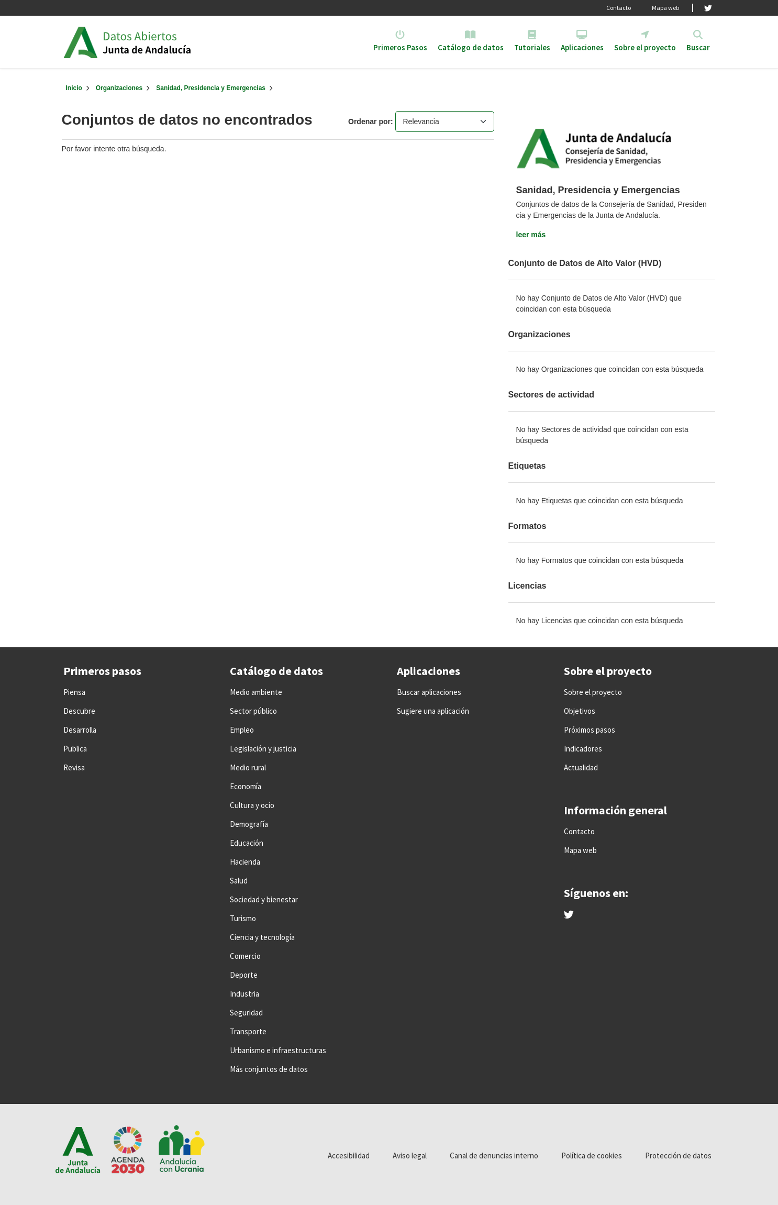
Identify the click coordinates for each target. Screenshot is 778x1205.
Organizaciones (119, 88)
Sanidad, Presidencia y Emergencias (210, 88)
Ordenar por (369, 121)
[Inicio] (74, 88)
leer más (531, 234)
